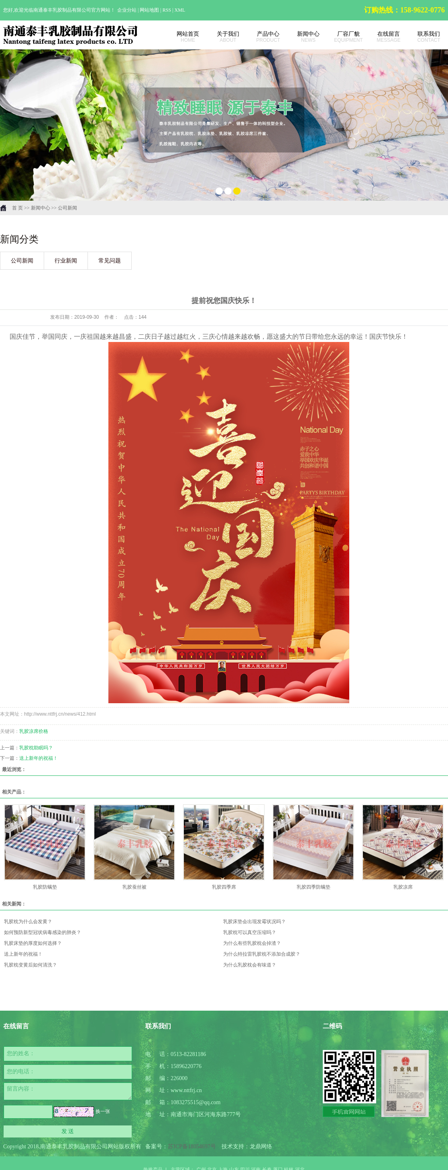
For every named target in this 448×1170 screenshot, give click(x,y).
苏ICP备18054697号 (192, 1147)
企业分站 (126, 10)
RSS (167, 10)
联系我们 (425, 37)
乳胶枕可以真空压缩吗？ (249, 932)
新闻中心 (304, 37)
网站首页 (184, 37)
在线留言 (385, 37)
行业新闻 (66, 261)
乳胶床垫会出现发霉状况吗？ (254, 921)
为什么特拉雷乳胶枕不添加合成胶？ (261, 954)
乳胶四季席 (224, 887)
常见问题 (109, 261)
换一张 (103, 1111)
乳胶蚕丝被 (134, 887)
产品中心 (264, 37)
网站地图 (150, 10)
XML (180, 10)
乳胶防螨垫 (45, 887)
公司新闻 (67, 208)
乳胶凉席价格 (33, 731)
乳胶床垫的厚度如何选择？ (33, 943)
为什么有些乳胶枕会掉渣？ (252, 943)
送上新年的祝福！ (38, 758)
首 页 (17, 208)
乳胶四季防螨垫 (313, 887)
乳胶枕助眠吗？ (36, 748)
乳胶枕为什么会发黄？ (28, 921)
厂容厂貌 (344, 37)
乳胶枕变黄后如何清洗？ (30, 965)
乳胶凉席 (403, 887)
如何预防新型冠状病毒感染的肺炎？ (42, 932)
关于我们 (224, 37)
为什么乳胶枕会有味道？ (249, 965)
